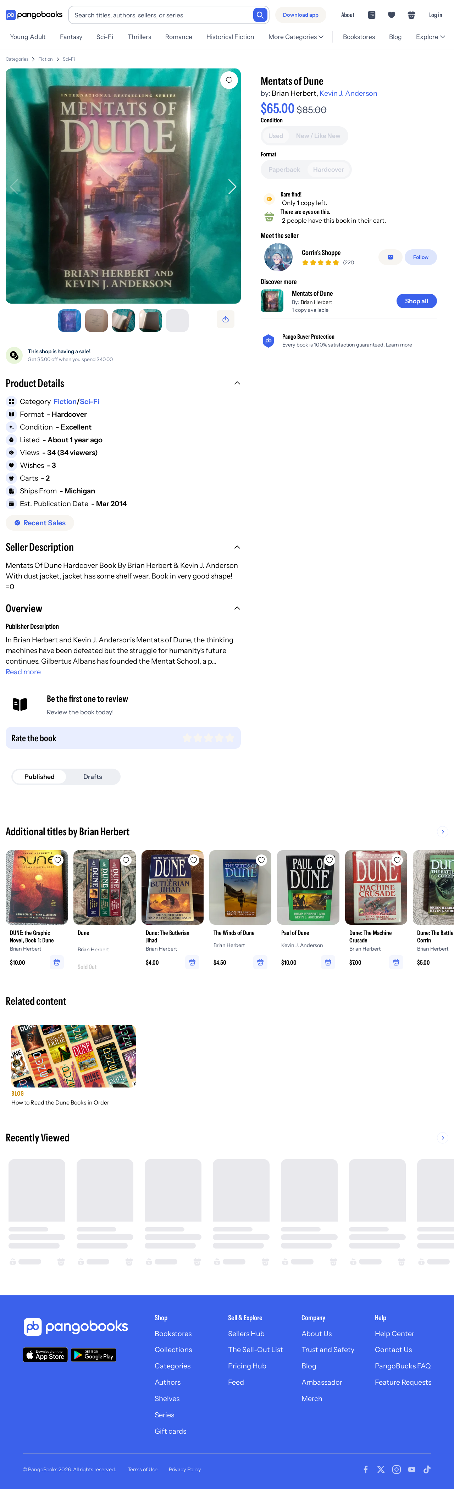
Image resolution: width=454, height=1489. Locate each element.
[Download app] (300, 15)
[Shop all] (416, 301)
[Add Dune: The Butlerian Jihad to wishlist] (194, 860)
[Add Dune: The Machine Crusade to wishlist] (398, 860)
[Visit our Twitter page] (381, 1470)
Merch (311, 1399)
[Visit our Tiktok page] (427, 1470)
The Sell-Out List (254, 1350)
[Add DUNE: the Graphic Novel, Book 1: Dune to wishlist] (58, 860)
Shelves (165, 1399)
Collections (171, 1350)
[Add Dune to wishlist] (126, 860)
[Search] (260, 15)
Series (163, 1416)
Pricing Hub (246, 1367)
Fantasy (71, 36)
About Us (316, 1334)
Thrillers (139, 36)
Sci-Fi (104, 36)
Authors (166, 1383)
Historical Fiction (230, 36)
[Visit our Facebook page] (365, 1470)
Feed (235, 1383)
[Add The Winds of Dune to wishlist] (262, 860)
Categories (17, 59)
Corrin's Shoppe (321, 253)
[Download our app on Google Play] (93, 1355)
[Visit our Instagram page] (396, 1470)
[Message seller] (390, 257)
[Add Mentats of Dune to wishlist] (229, 80)
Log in (435, 14)
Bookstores (359, 36)
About (347, 14)
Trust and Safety (327, 1350)
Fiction (45, 59)
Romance (178, 36)
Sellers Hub (245, 1334)
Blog (395, 36)
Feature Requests (403, 1383)
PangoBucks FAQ (403, 1367)
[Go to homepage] (34, 15)
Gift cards (169, 1432)
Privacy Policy (185, 1470)
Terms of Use (142, 1470)
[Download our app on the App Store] (45, 1355)
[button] (123, 384)
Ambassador (321, 1383)
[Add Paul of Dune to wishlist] (330, 860)
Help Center (394, 1334)
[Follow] (421, 257)
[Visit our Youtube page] (412, 1470)
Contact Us (393, 1350)
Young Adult (28, 36)
